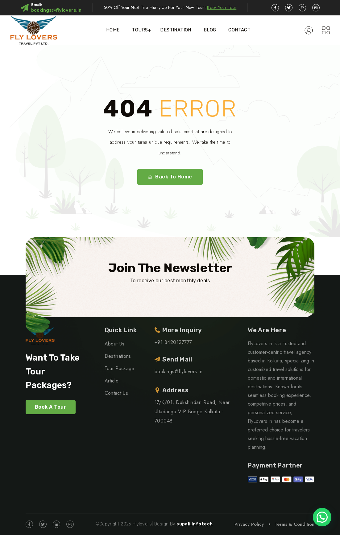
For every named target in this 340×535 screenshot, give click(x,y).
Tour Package (120, 368)
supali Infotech (194, 524)
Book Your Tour (221, 7)
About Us (115, 343)
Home (113, 30)
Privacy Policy (249, 524)
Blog (210, 30)
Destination (175, 30)
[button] (322, 517)
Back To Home (170, 177)
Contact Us (116, 393)
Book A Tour (50, 407)
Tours (140, 30)
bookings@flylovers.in (56, 10)
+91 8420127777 (173, 342)
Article (111, 380)
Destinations (118, 356)
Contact (239, 30)
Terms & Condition (294, 524)
